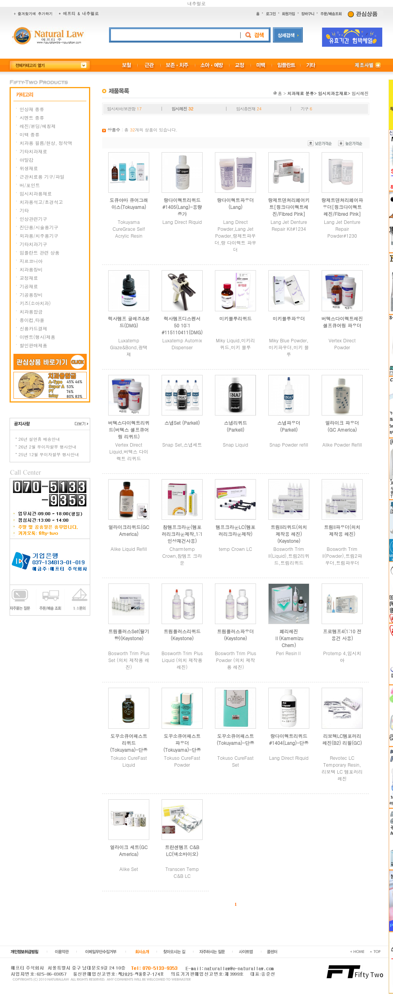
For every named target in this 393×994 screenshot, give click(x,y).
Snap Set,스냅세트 (182, 444)
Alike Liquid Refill (129, 548)
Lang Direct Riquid (182, 222)
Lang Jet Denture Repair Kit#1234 (289, 225)
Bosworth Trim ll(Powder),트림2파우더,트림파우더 (342, 555)
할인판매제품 (33, 345)
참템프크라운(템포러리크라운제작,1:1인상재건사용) (182, 534)
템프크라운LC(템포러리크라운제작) (236, 530)
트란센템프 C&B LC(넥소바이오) (182, 850)
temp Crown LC (235, 548)
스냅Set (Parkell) (182, 422)
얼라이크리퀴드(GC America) (128, 530)
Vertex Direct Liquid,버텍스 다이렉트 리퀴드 (129, 451)
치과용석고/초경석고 (41, 202)
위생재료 (29, 168)
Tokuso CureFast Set (235, 761)
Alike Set (128, 869)
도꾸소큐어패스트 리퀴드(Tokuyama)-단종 (129, 743)
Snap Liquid (235, 444)
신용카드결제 (33, 328)
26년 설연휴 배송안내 (39, 439)
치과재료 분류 (300, 93)
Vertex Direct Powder (342, 343)
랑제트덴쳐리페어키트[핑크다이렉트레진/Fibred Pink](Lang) (289, 210)
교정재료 (29, 277)
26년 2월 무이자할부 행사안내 (47, 447)
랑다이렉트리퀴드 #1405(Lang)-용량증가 (182, 207)
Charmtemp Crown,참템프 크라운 (182, 555)
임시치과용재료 (36, 193)
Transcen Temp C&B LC (182, 872)
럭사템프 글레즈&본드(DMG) (129, 322)
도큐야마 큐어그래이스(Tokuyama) (128, 203)
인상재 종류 (32, 109)
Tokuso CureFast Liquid (129, 761)
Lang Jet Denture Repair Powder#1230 (342, 229)
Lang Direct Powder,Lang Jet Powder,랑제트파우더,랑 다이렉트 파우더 (235, 236)
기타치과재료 (33, 151)
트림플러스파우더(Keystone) (235, 634)
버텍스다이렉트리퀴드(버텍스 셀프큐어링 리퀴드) (129, 429)
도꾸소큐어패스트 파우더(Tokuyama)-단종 (182, 743)
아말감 (26, 159)
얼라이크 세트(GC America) (128, 850)
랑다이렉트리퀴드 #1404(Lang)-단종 (289, 739)
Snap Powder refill (288, 444)
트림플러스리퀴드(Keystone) (182, 634)
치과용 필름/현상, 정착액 (46, 143)
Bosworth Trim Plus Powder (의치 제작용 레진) (235, 660)
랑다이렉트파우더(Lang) (235, 203)
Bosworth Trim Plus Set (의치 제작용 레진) (129, 660)
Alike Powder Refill (342, 444)
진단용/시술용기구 (39, 227)
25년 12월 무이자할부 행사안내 (48, 454)
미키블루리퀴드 (236, 318)
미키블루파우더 (289, 318)
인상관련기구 (33, 218)
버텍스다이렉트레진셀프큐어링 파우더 (342, 322)
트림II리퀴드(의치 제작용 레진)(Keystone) (289, 534)
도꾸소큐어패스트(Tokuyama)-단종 (235, 739)
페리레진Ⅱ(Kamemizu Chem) (288, 638)
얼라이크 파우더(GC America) (342, 426)
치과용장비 (31, 269)
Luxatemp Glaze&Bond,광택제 (129, 347)
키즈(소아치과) (35, 303)
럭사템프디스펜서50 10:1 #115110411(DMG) (182, 325)
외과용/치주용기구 (39, 235)
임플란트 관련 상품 (39, 252)
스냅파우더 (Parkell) (289, 426)
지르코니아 (31, 261)
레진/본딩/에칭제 (38, 126)
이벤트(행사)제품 (37, 337)
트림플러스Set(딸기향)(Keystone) (128, 634)
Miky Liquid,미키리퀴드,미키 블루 (235, 343)
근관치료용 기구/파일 (42, 176)
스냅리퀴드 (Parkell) (235, 426)
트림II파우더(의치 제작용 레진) (342, 530)
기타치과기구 (33, 244)
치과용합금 (31, 311)
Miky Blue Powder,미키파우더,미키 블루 (289, 347)
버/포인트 (30, 185)
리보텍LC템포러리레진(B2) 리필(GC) (342, 739)
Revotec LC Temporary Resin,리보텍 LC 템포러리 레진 (342, 768)
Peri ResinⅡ (289, 653)
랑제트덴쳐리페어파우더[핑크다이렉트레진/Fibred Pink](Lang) (342, 210)
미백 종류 (30, 134)
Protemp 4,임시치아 (342, 656)
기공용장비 (31, 294)
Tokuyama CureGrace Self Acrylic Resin (128, 229)
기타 (24, 210)
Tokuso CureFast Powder (182, 761)
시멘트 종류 (32, 117)
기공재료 (29, 286)
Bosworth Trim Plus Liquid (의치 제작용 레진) (182, 660)
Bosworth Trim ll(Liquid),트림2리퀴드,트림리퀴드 (288, 555)
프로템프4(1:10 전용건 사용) (342, 634)
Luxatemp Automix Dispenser (182, 343)
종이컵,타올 (32, 320)
